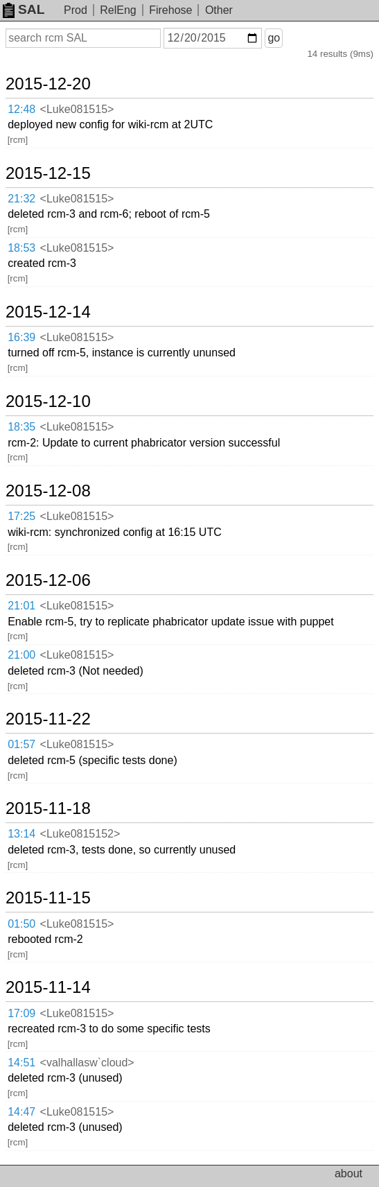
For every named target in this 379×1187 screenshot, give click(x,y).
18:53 (21, 248)
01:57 (21, 744)
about (348, 1173)
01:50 (21, 924)
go (273, 38)
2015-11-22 (48, 719)
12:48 (21, 109)
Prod (75, 10)
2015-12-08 (48, 490)
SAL (23, 9)
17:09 (21, 1013)
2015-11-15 (48, 897)
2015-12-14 (48, 312)
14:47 (21, 1112)
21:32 (21, 199)
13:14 (21, 834)
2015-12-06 (48, 580)
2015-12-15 (48, 173)
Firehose (170, 10)
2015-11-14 (48, 987)
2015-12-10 (48, 401)
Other (219, 10)
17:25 (21, 516)
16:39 (21, 337)
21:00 (21, 655)
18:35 (21, 427)
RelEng (118, 10)
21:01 (21, 606)
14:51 (21, 1062)
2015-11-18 (48, 808)
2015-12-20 (48, 83)
